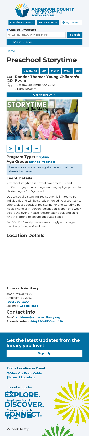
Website (30, 29)
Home (11, 51)
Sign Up (44, 353)
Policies (12, 392)
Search (75, 34)
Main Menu (20, 42)
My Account (71, 22)
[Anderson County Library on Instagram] (16, 417)
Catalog (14, 29)
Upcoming (30, 71)
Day (78, 71)
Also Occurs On (44, 94)
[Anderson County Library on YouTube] (30, 417)
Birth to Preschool (42, 162)
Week (67, 71)
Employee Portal (18, 400)
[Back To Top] (44, 429)
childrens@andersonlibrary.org (38, 317)
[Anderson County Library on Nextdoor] (22, 416)
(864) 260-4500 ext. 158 (46, 321)
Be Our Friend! (48, 22)
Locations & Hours (21, 22)
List (44, 71)
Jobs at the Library (20, 396)
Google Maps (29, 305)
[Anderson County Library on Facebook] (9, 417)
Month (55, 71)
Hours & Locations (21, 377)
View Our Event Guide (24, 373)
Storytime (43, 157)
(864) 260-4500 (18, 301)
